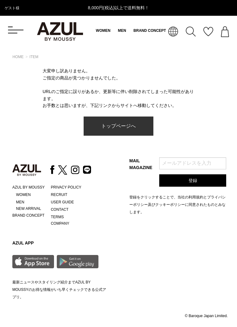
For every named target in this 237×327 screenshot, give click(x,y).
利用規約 (196, 197)
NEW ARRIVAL (28, 208)
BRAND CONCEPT (150, 30)
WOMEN (103, 30)
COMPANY (60, 223)
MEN (122, 30)
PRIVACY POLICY (66, 187)
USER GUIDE (62, 202)
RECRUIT (59, 195)
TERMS (57, 217)
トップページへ (118, 126)
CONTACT (60, 209)
